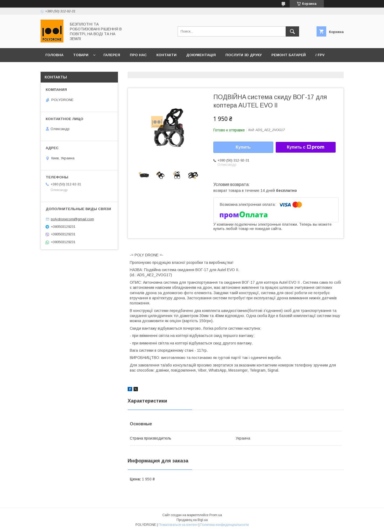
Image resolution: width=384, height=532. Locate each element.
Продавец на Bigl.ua (192, 520)
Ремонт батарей (288, 55)
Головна (54, 55)
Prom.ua (215, 515)
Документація (201, 55)
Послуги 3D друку (243, 55)
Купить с (305, 147)
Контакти (166, 55)
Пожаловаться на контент (178, 525)
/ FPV (320, 55)
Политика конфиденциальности (224, 525)
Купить (243, 147)
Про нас (138, 55)
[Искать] (292, 31)
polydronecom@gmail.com (72, 219)
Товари (80, 55)
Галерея (111, 55)
